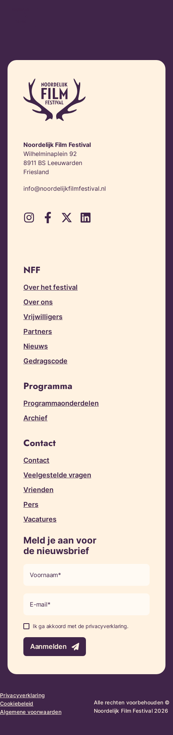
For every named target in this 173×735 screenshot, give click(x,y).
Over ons (38, 302)
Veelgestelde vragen (57, 475)
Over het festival (50, 287)
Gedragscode (45, 361)
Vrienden (38, 490)
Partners (37, 331)
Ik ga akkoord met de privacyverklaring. (80, 626)
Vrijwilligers (43, 317)
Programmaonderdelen (61, 403)
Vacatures (40, 519)
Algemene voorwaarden (30, 712)
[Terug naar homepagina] (20, 20)
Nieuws (35, 346)
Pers (30, 504)
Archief (35, 418)
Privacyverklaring (22, 695)
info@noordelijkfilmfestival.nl (64, 188)
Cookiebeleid (17, 703)
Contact (36, 460)
